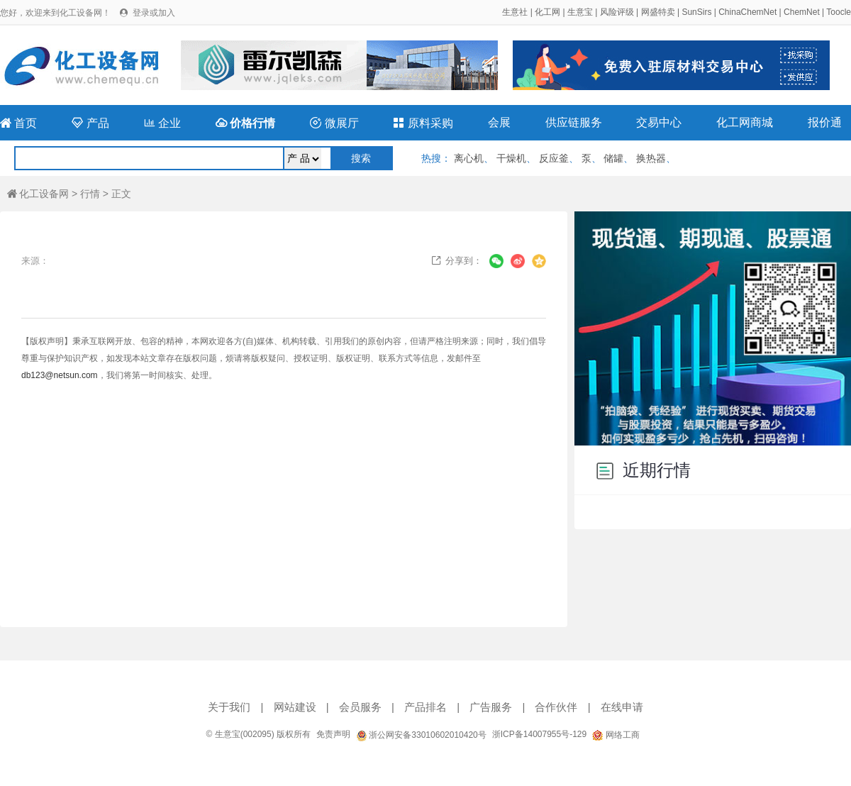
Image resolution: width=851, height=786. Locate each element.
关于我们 (229, 707)
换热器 (651, 158)
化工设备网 (38, 193)
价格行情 (245, 123)
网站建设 (295, 707)
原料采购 (422, 123)
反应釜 (554, 158)
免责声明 (333, 734)
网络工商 (615, 735)
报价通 (825, 122)
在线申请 (622, 707)
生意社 (515, 12)
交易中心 (659, 122)
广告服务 (490, 707)
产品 (90, 123)
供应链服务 (573, 122)
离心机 (469, 158)
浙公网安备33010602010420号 (421, 735)
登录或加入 (154, 13)
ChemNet (802, 12)
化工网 (547, 12)
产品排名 (425, 707)
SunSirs (696, 12)
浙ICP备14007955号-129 (539, 734)
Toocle (838, 12)
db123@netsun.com (59, 375)
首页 (18, 123)
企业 (162, 123)
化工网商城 (744, 122)
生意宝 (580, 12)
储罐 (613, 158)
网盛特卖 (658, 12)
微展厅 (334, 123)
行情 (90, 193)
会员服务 (360, 707)
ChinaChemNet (747, 12)
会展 (499, 122)
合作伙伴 (556, 707)
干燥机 (511, 158)
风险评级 (617, 12)
